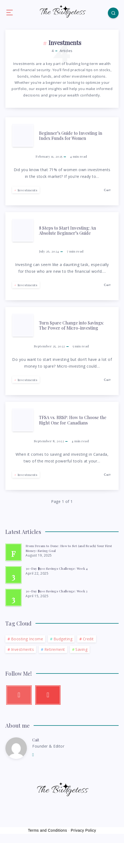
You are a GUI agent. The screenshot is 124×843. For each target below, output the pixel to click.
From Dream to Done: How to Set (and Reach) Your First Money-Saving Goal (69, 548)
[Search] (113, 13)
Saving (81, 649)
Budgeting (63, 638)
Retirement (54, 649)
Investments (27, 190)
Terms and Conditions (47, 830)
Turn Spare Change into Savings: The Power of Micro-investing (71, 325)
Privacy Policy (83, 830)
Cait (35, 739)
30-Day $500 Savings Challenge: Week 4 (57, 568)
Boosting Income (27, 638)
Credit (88, 638)
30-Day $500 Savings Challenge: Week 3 (56, 591)
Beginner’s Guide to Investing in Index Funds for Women (70, 135)
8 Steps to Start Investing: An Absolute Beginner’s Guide (67, 230)
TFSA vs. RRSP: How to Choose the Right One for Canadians (72, 419)
